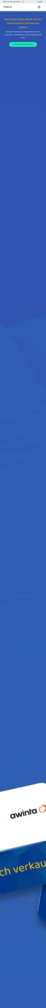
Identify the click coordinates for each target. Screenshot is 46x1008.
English (39, 1)
